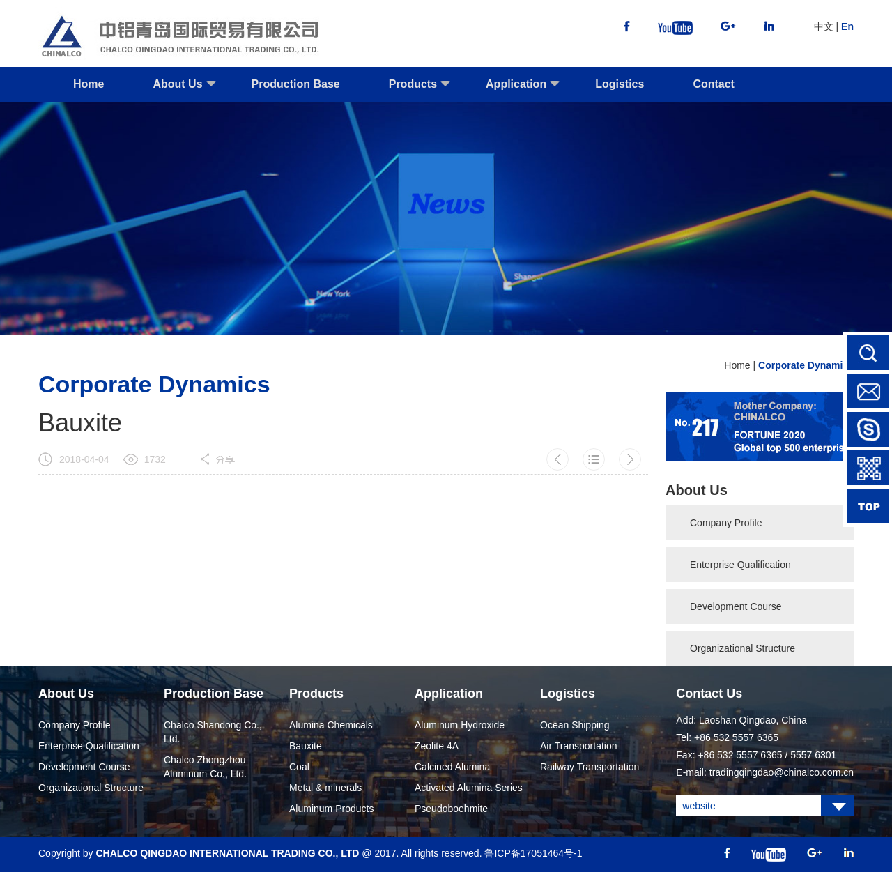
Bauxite (305, 745)
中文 (823, 26)
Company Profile (726, 522)
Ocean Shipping (575, 725)
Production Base (296, 84)
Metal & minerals (325, 787)
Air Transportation (578, 745)
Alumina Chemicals (331, 725)
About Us (184, 90)
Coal (299, 766)
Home (88, 84)
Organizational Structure (742, 648)
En (847, 26)
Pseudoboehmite (451, 808)
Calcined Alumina (452, 766)
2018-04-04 (84, 459)
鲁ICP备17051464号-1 (533, 853)
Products (420, 90)
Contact (714, 84)
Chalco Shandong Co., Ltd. (213, 731)
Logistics (619, 84)
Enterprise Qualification (740, 564)
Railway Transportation (589, 766)
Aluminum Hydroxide (460, 725)
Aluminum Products (331, 808)
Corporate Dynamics (806, 365)
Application (523, 90)
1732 (155, 459)
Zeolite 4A (437, 745)
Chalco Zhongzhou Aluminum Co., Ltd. (205, 766)
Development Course (736, 606)
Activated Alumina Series (469, 787)
